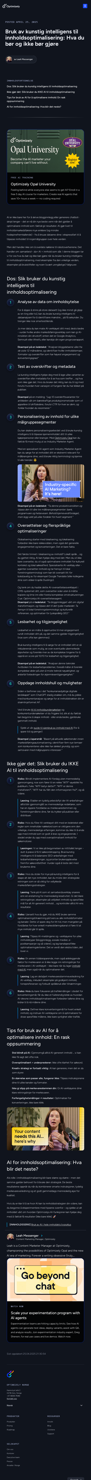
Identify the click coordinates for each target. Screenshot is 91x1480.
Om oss (10, 1449)
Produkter (11, 1422)
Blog (49, 1426)
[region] (51, 483)
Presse (10, 1461)
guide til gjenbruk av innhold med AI (53, 727)
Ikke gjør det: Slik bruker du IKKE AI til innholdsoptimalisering (41, 91)
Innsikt (50, 1422)
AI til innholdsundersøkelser (46, 709)
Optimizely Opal (63, 437)
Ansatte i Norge (13, 1465)
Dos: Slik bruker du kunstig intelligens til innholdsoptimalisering (42, 86)
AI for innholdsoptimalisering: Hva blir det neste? (34, 106)
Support (50, 1434)
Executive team (13, 1457)
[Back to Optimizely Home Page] (11, 6)
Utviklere (51, 1430)
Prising (10, 1426)
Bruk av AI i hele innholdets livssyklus (51, 1224)
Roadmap (11, 1430)
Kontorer (10, 1453)
